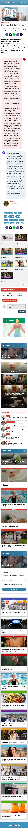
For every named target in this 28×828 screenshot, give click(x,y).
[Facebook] (25, 2)
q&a (22, 223)
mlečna (21, 220)
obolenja (11, 216)
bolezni (18, 216)
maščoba (6, 223)
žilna (5, 216)
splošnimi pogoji (13, 584)
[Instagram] (22, 2)
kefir (17, 223)
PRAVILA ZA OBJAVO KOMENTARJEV (10, 300)
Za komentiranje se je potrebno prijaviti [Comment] (16, 306)
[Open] (2, 2)
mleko (12, 223)
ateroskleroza (8, 213)
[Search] (19, 2)
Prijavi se (22, 311)
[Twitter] (10, 34)
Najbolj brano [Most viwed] (5, 412)
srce (15, 213)
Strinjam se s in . (13, 585)
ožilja (5, 220)
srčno (20, 213)
